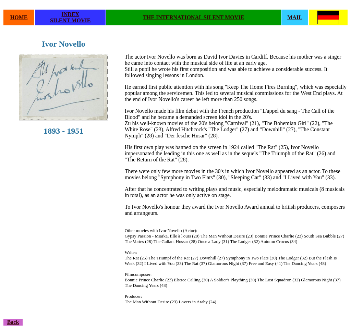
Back (13, 322)
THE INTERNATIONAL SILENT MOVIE (193, 17)
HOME (19, 17)
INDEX (70, 14)
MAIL (294, 17)
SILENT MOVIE (70, 20)
